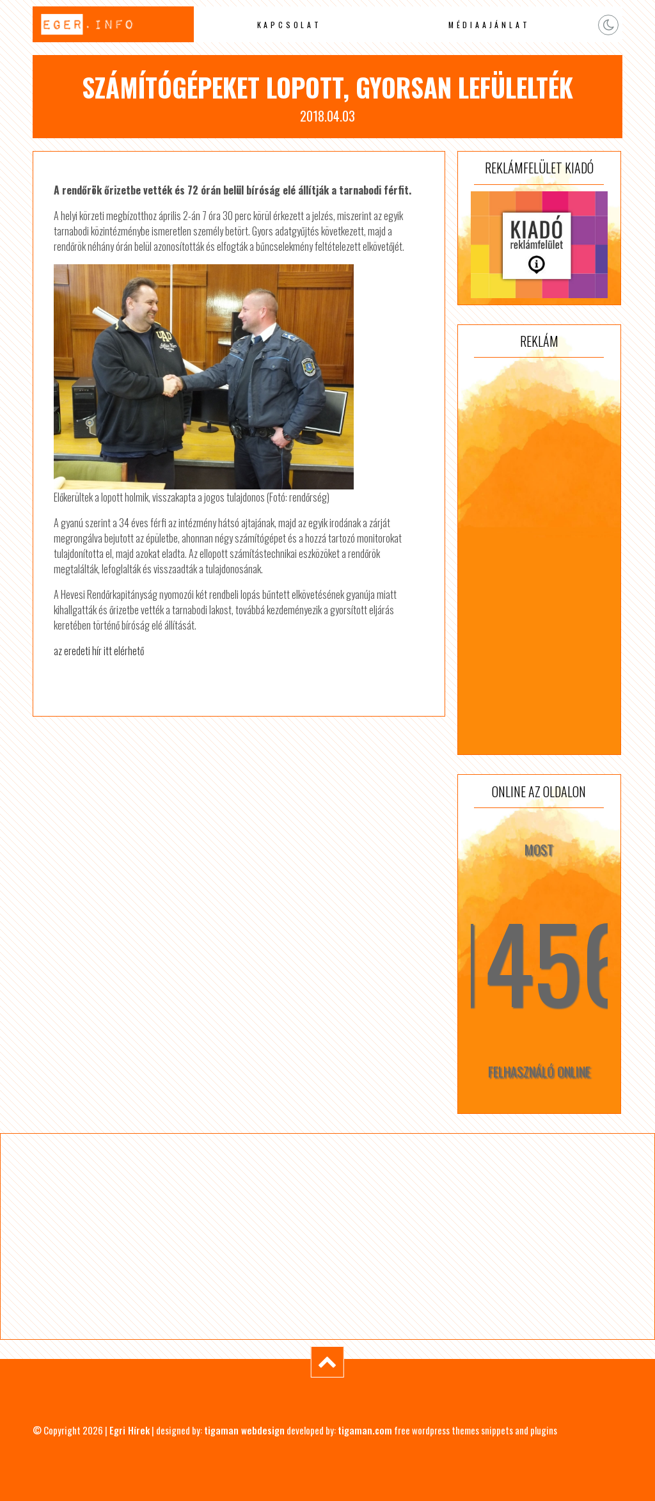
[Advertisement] (539, 556)
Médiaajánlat (489, 24)
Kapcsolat (289, 24)
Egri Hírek (129, 1430)
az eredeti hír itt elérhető (99, 650)
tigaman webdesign (244, 1430)
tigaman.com (365, 1430)
